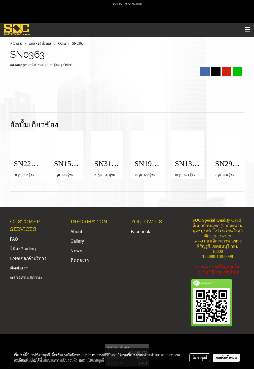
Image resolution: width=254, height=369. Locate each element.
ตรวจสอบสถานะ (26, 277)
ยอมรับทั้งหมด (226, 357)
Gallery (77, 241)
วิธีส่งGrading (23, 248)
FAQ (14, 239)
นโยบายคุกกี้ (95, 360)
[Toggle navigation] (247, 29)
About (76, 231)
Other (67, 65)
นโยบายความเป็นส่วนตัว (60, 360)
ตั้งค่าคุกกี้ (200, 357)
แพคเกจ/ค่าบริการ (28, 258)
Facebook (140, 231)
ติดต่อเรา (19, 267)
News (76, 250)
